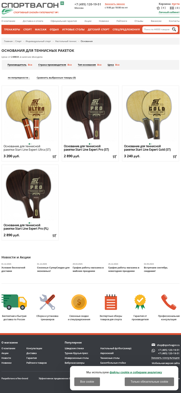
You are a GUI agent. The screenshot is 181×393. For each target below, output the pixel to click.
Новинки (104, 21)
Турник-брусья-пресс (76, 353)
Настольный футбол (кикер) (115, 348)
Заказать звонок (115, 4)
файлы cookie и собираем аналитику (136, 372)
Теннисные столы (110, 358)
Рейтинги (122, 21)
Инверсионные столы (77, 358)
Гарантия (31, 358)
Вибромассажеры (74, 362)
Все (30, 64)
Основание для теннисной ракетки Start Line (27, 150)
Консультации (34, 348)
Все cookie (87, 381)
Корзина (165, 4)
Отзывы (139, 21)
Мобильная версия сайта (166, 363)
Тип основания (87, 64)
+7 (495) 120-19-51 (87, 4)
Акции (87, 21)
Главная (8, 41)
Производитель (17, 64)
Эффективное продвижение (57, 378)
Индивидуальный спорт (38, 41)
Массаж (40, 29)
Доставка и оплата (33, 21)
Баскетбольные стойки (113, 362)
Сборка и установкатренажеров (47, 307)
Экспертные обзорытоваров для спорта (111, 307)
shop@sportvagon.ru (168, 345)
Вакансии (156, 21)
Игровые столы (73, 29)
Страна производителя (52, 64)
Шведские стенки (74, 348)
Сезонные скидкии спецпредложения (79, 307)
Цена (111, 64)
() (163, 7)
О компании (8, 21)
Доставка (31, 353)
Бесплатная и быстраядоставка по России (14, 307)
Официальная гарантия (64, 21)
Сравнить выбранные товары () (56, 77)
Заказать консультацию (165, 357)
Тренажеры (12, 29)
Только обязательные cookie (149, 381)
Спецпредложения (126, 29)
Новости (6, 358)
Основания (87, 41)
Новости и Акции (16, 257)
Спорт (27, 29)
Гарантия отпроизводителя (140, 307)
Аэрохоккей (106, 353)
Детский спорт (98, 29)
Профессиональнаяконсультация (169, 307)
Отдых (54, 29)
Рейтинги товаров (36, 362)
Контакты (174, 21)
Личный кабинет (169, 12)
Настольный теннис (66, 41)
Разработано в (14, 378)
